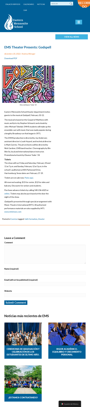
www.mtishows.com (12, 212)
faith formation (31, 219)
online (7, 193)
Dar (25, 10)
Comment (8, 242)
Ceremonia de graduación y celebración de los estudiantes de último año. (23, 352)
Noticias (41, 4)
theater (41, 219)
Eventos (13, 219)
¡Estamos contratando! (23, 397)
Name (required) (11, 269)
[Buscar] (61, 3)
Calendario (28, 4)
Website (8, 291)
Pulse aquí (29, 178)
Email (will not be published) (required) (21, 280)
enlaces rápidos (13, 4)
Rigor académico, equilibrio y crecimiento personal (66, 352)
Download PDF (10, 58)
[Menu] (78, 22)
